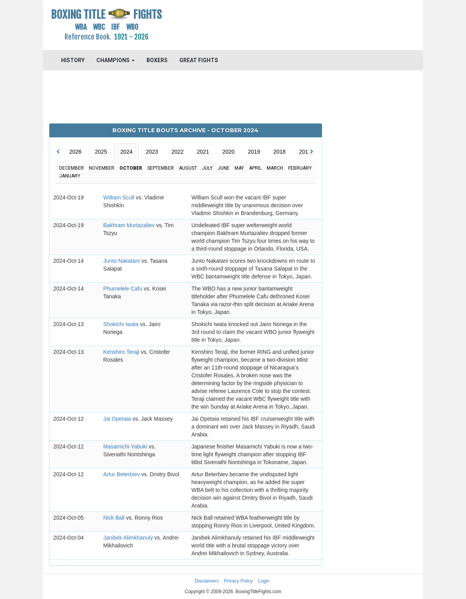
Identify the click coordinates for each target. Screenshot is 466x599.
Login (263, 581)
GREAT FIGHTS (198, 60)
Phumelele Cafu (123, 288)
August (188, 168)
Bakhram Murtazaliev (129, 225)
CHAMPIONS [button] (115, 60)
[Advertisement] (280, 25)
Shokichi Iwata (121, 324)
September (160, 168)
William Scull (119, 197)
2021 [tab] (203, 152)
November (101, 168)
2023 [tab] (152, 152)
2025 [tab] (101, 152)
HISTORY (73, 60)
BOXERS (157, 60)
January (69, 176)
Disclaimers (207, 581)
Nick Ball (114, 518)
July (207, 168)
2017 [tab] (305, 152)
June (223, 168)
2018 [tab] (279, 152)
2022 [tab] (178, 152)
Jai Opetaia (118, 419)
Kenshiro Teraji (122, 352)
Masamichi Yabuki (126, 446)
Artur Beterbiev (122, 474)
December (71, 168)
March (275, 168)
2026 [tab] (75, 152)
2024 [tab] (126, 152)
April (255, 168)
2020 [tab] (228, 152)
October (130, 168)
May (239, 168)
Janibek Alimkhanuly (129, 537)
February (300, 168)
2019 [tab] (254, 152)
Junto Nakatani (122, 261)
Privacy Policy (238, 581)
